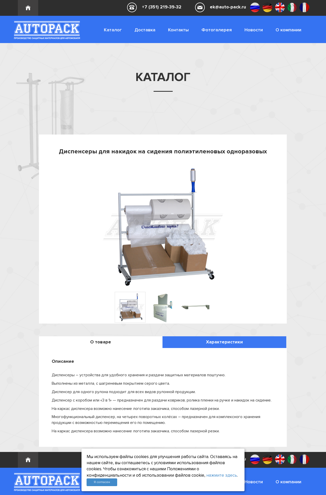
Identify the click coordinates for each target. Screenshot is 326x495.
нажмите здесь (221, 475)
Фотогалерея (216, 30)
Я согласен (102, 482)
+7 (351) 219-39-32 (161, 7)
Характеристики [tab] (224, 342)
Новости (253, 30)
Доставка (144, 30)
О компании (288, 30)
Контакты (178, 30)
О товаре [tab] (100, 342)
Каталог (113, 30)
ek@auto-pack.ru (228, 7)
